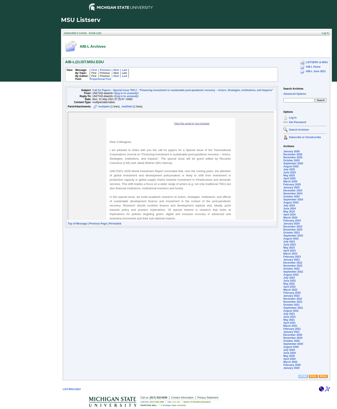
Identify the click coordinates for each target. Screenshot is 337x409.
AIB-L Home (313, 66)
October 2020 (291, 340)
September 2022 (293, 271)
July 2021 (289, 313)
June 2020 (289, 352)
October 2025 (291, 160)
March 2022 (290, 289)
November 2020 (292, 337)
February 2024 (292, 220)
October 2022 (291, 268)
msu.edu (176, 402)
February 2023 (292, 256)
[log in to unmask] (126, 93)
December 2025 (292, 154)
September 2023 (293, 235)
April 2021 (289, 322)
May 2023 (289, 247)
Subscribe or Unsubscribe (305, 137)
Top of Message (77, 223)
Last (124, 70)
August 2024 (291, 202)
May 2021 (289, 319)
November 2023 (292, 229)
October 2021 (291, 304)
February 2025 (292, 184)
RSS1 (313, 376)
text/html (127, 106)
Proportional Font (100, 79)
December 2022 (292, 262)
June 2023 (289, 244)
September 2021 (293, 307)
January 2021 (291, 331)
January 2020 (291, 367)
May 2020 (289, 355)
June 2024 (289, 208)
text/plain (104, 106)
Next (116, 70)
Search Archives (293, 88)
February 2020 (292, 364)
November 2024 (292, 193)
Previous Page (98, 223)
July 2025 (289, 169)
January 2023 (291, 259)
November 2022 (292, 265)
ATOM (303, 376)
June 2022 (289, 280)
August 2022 (291, 274)
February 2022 (292, 292)
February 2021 (292, 328)
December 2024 (292, 190)
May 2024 (289, 211)
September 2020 (293, 343)
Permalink (115, 223)
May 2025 (289, 175)
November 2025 (292, 157)
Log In (293, 117)
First (94, 70)
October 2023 (291, 232)
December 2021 (292, 298)
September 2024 (293, 199)
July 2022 (289, 277)
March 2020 (290, 361)
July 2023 (289, 241)
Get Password (297, 122)
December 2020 (292, 334)
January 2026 (291, 151)
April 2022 (289, 286)
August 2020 (291, 346)
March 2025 (290, 181)
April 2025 (289, 178)
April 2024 (289, 214)
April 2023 (289, 250)
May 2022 (289, 283)
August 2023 (291, 238)
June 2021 (289, 316)
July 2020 (289, 349)
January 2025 (291, 187)
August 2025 (291, 166)
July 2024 (289, 205)
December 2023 (292, 226)
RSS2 (323, 376)
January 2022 (291, 295)
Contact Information (182, 397)
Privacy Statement (207, 397)
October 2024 (291, 196)
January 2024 (291, 223)
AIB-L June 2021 (316, 71)
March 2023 (290, 253)
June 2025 (289, 172)
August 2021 (291, 310)
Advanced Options (294, 93)
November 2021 (292, 301)
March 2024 (290, 217)
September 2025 (293, 163)
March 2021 (290, 325)
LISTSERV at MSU (317, 62)
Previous (105, 70)
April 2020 (289, 358)
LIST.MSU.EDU (72, 389)
